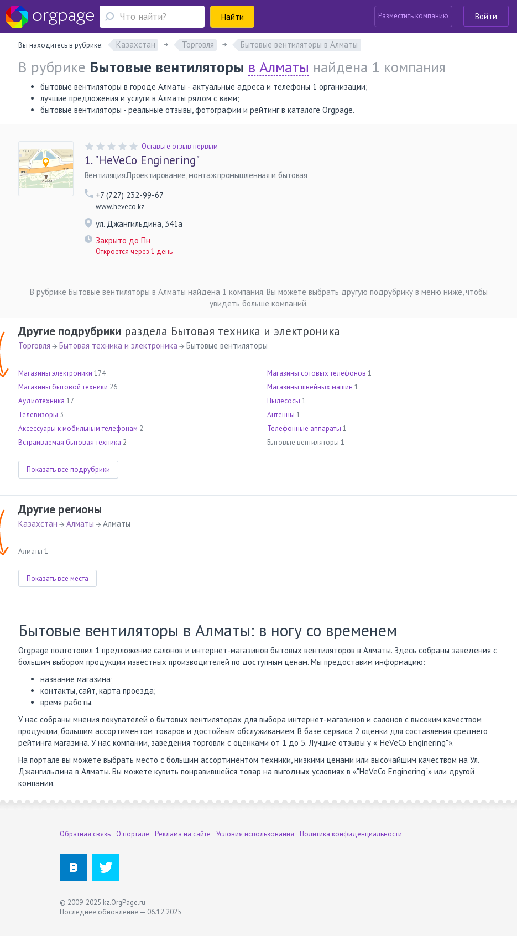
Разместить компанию (413, 15)
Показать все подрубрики (68, 469)
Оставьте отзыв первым (180, 146)
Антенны (281, 414)
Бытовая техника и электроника (118, 345)
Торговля (34, 345)
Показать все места (57, 578)
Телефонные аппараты (304, 428)
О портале (132, 834)
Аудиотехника (41, 400)
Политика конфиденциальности (351, 834)
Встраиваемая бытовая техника (69, 442)
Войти (486, 16)
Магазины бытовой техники (63, 387)
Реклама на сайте (183, 834)
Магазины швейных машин (310, 387)
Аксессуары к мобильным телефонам (78, 428)
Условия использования (255, 834)
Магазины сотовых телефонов (316, 373)
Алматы (80, 523)
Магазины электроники (55, 373)
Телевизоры (38, 414)
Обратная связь (85, 834)
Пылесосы (283, 400)
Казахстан (38, 523)
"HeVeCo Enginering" (142, 160)
